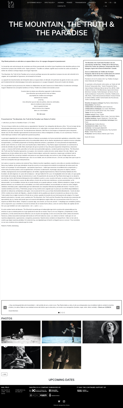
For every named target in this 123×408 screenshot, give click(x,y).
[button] (5, 307)
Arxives (92, 2)
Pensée (69, 2)
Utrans (68, 405)
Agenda (61, 2)
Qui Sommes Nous (34, 2)
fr (115, 2)
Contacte (61, 6)
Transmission (80, 2)
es (110, 2)
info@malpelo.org (20, 390)
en (106, 2)
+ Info (4, 374)
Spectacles (49, 2)
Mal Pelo (11, 4)
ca (106, 6)
